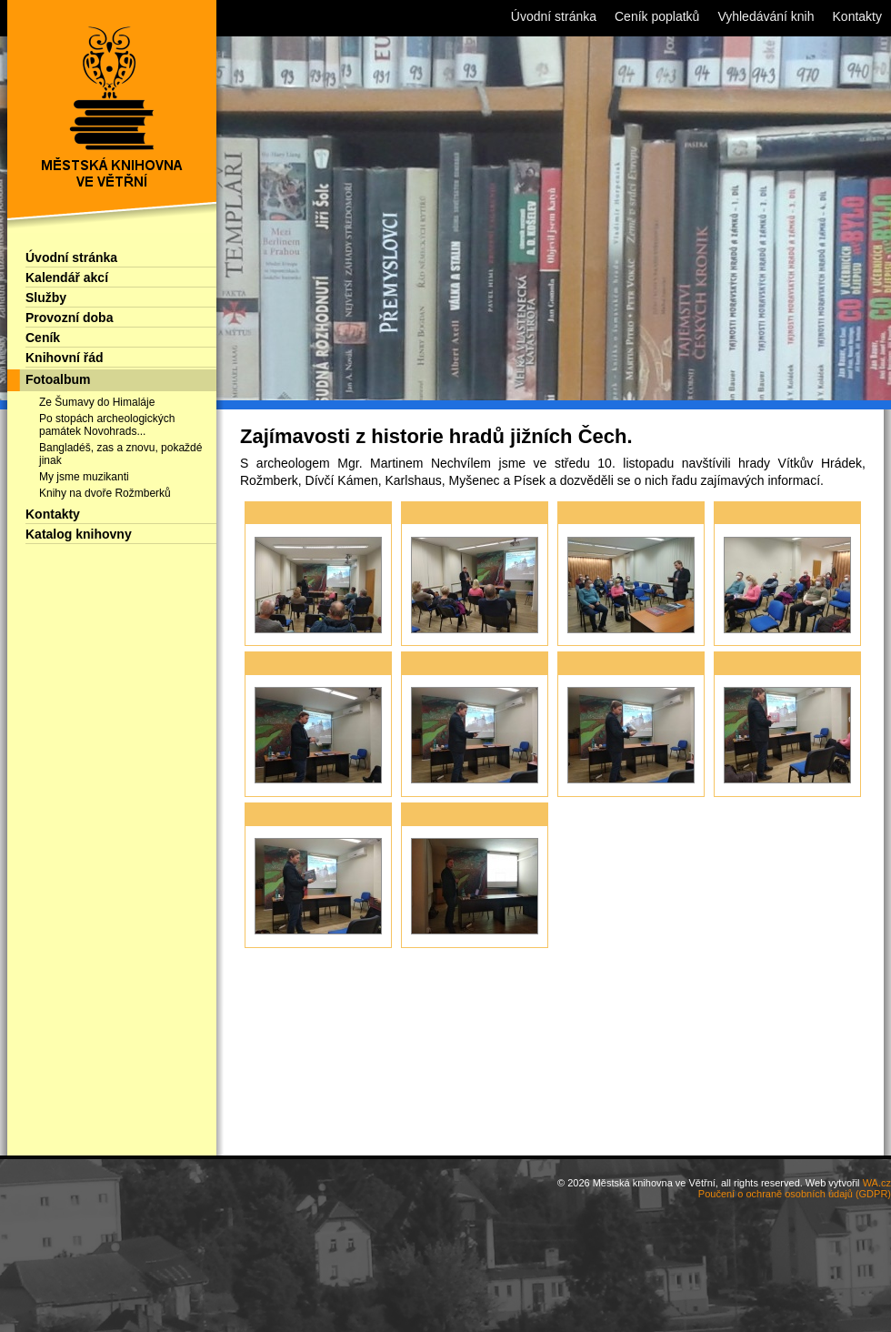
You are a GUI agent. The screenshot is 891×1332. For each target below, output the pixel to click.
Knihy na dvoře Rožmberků (105, 493)
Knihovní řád (64, 357)
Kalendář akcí (66, 277)
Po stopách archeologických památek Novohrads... (107, 425)
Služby (45, 297)
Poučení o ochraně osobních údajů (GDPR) (794, 1193)
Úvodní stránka (71, 257)
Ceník (42, 337)
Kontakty (52, 514)
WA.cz (877, 1182)
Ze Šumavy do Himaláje (97, 402)
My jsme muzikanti (84, 476)
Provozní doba (69, 317)
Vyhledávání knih (765, 16)
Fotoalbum (58, 379)
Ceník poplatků (657, 16)
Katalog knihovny (78, 534)
